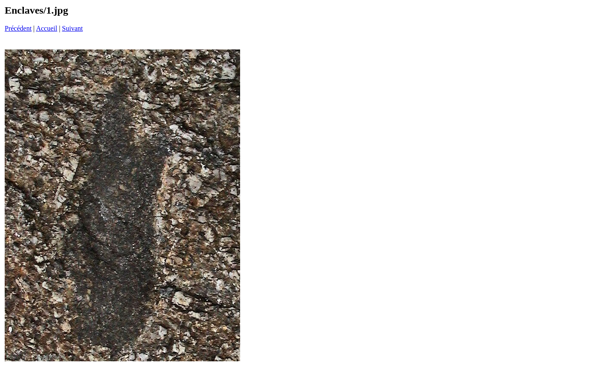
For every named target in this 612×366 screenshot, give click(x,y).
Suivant (72, 28)
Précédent (18, 28)
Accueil (46, 28)
